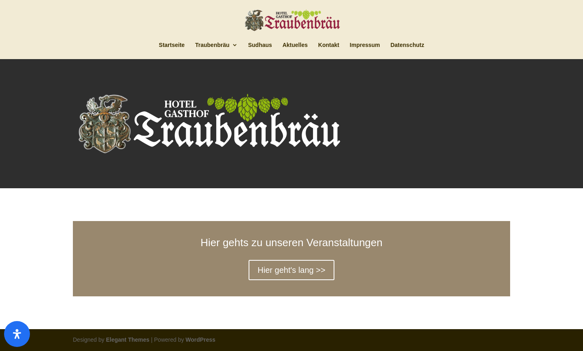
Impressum (365, 45)
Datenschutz (407, 45)
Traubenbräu (212, 45)
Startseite (172, 45)
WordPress (200, 339)
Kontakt (328, 45)
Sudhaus (260, 45)
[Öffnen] (17, 334)
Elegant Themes (127, 339)
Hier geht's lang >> (291, 270)
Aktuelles (295, 45)
